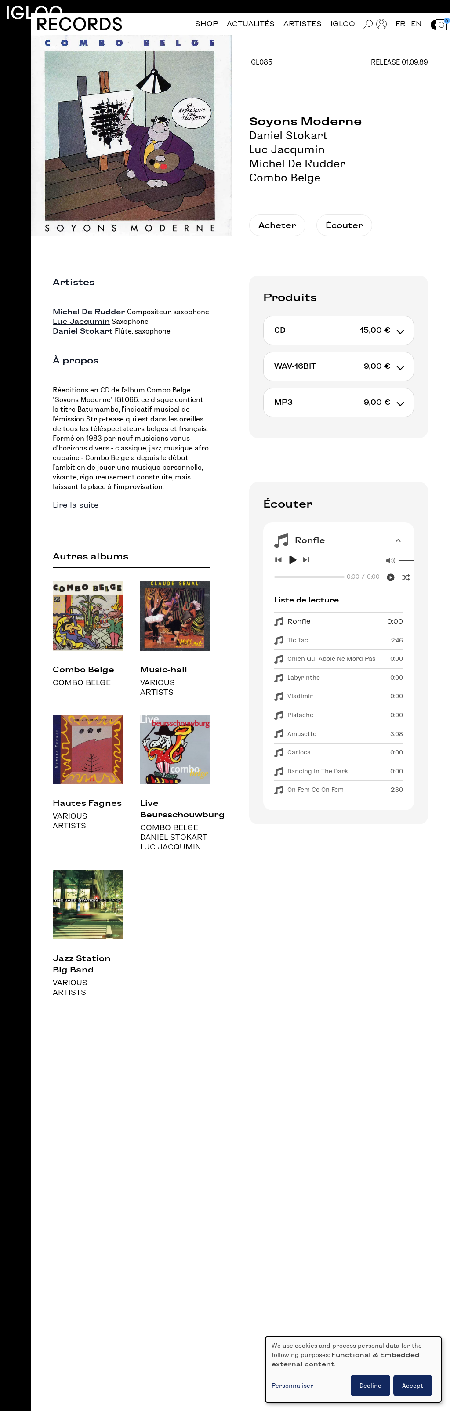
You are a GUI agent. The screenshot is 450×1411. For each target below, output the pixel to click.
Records (79, 24)
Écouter (344, 225)
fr (401, 24)
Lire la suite (76, 505)
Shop (206, 24)
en (416, 24)
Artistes (302, 24)
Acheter (277, 225)
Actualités (251, 24)
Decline (370, 1385)
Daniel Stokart (288, 135)
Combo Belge (284, 177)
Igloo (34, 12)
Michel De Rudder (297, 163)
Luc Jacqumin (287, 149)
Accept (412, 1385)
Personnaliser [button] (292, 1385)
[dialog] (353, 1369)
